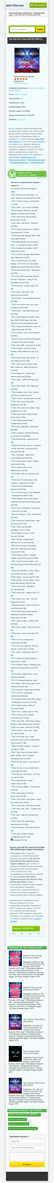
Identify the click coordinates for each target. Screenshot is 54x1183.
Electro (18, 94)
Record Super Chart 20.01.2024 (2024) (31, 1052)
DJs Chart (21, 119)
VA (22, 98)
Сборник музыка (37, 162)
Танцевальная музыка (19, 162)
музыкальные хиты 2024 (18, 1124)
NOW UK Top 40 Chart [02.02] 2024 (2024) (32, 957)
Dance (24, 94)
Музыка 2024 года (28, 157)
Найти (40, 29)
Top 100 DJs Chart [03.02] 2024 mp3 (22, 1129)
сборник (12, 1038)
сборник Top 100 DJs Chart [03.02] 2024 (24, 1115)
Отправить (27, 1164)
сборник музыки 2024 (17, 1119)
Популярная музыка (17, 160)
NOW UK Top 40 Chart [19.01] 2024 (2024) (32, 988)
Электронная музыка (36, 160)
